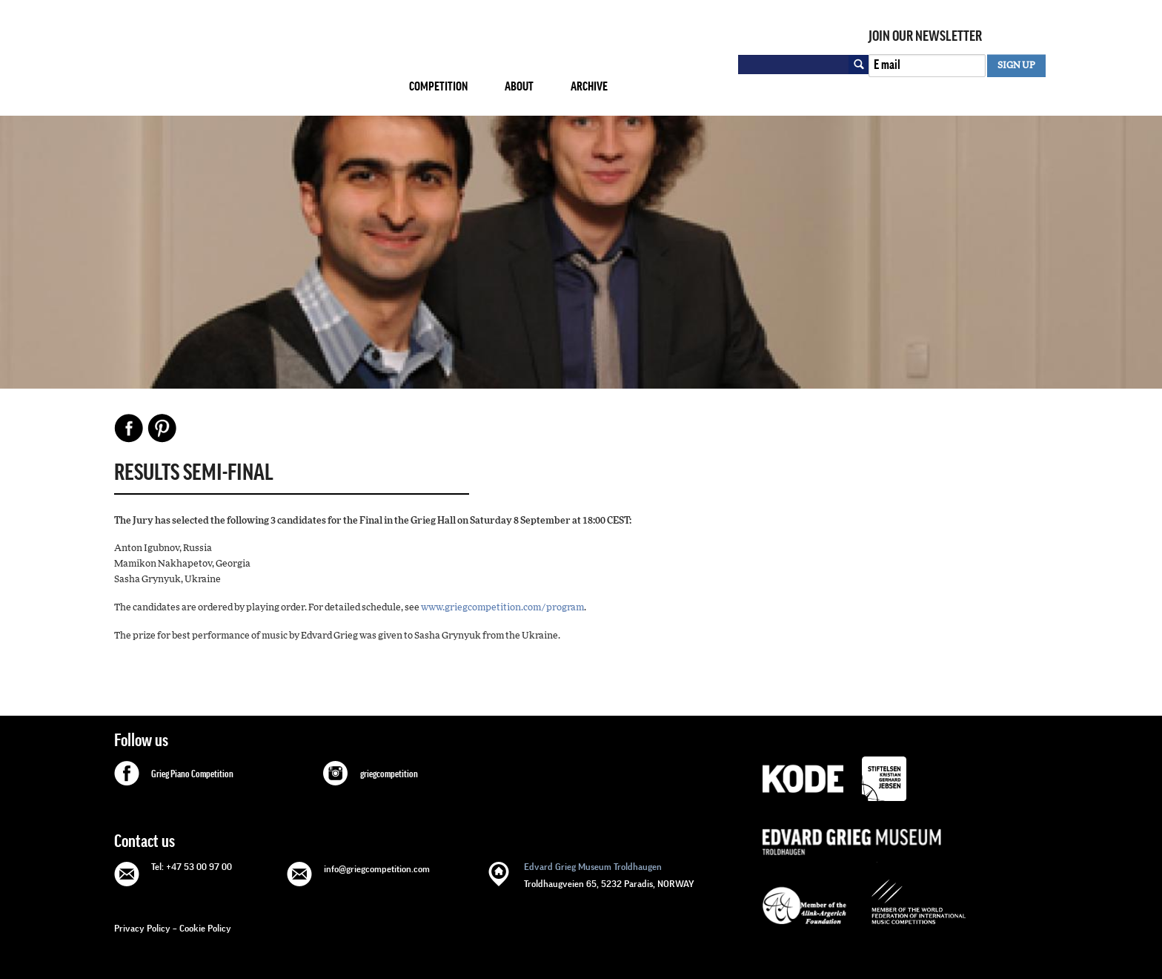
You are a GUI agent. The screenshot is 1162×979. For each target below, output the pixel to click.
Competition (438, 86)
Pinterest (162, 428)
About (519, 86)
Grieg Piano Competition (192, 774)
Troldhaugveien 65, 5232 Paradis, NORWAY (609, 874)
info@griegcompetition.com (377, 869)
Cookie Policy (205, 928)
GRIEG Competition (249, 62)
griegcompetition (389, 774)
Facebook (129, 428)
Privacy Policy (142, 928)
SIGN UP (1016, 65)
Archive (589, 86)
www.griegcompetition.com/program (502, 608)
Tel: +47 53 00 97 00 (191, 866)
